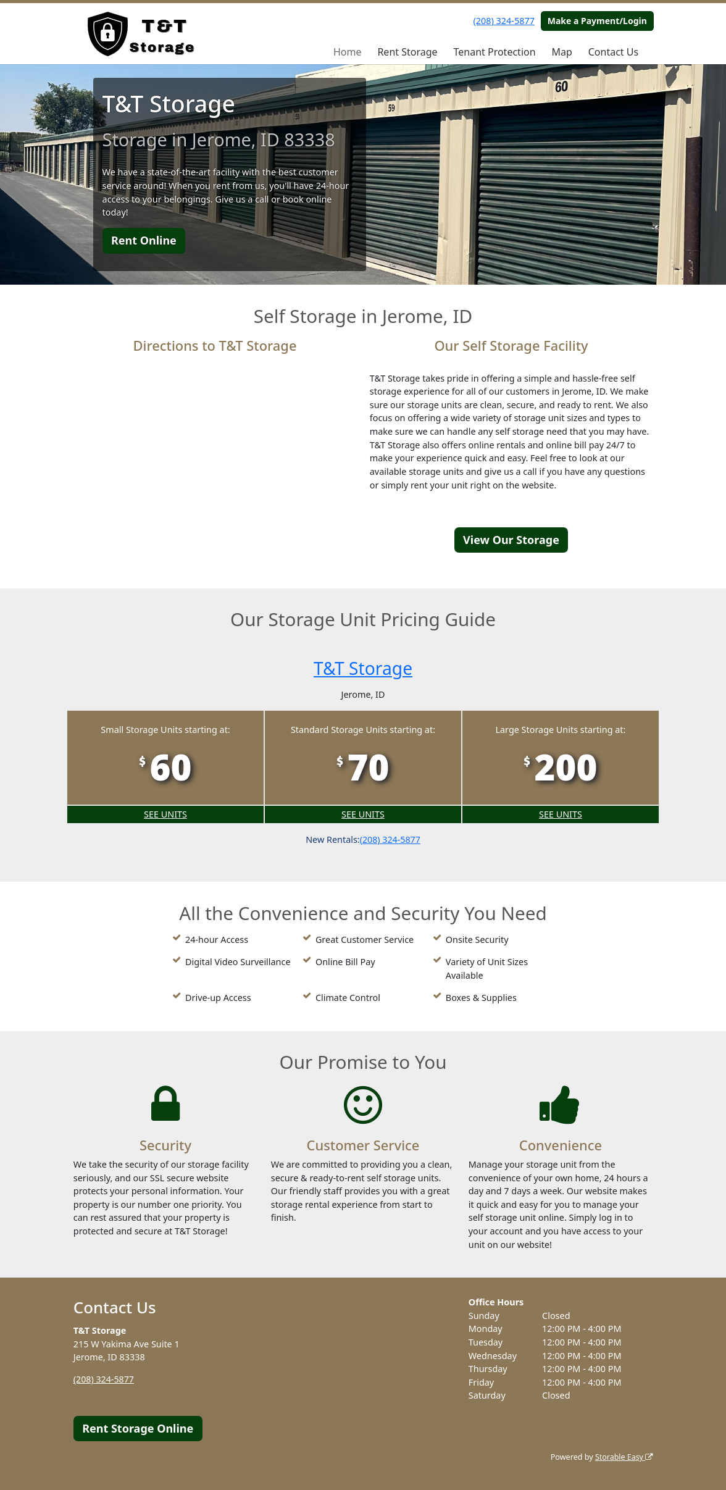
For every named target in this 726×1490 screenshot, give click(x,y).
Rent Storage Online (137, 1428)
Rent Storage (407, 52)
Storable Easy (623, 1457)
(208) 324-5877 (504, 21)
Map (561, 52)
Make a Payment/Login (597, 21)
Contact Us (613, 52)
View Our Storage (511, 539)
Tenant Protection (494, 52)
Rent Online (144, 240)
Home (347, 52)
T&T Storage (363, 667)
